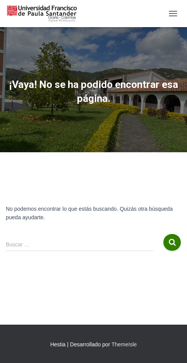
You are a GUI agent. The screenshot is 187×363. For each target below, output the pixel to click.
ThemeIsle (124, 344)
